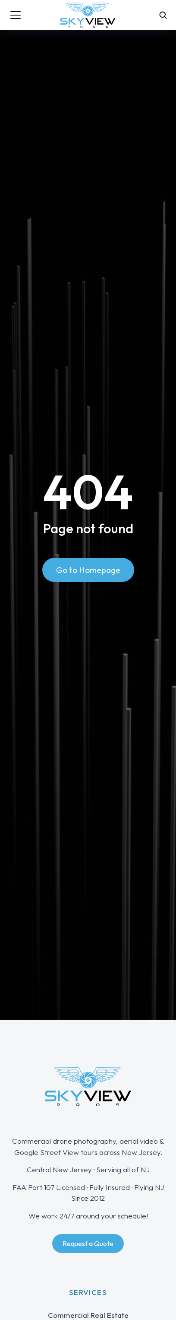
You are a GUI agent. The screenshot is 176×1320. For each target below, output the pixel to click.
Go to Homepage (88, 570)
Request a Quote (88, 1243)
